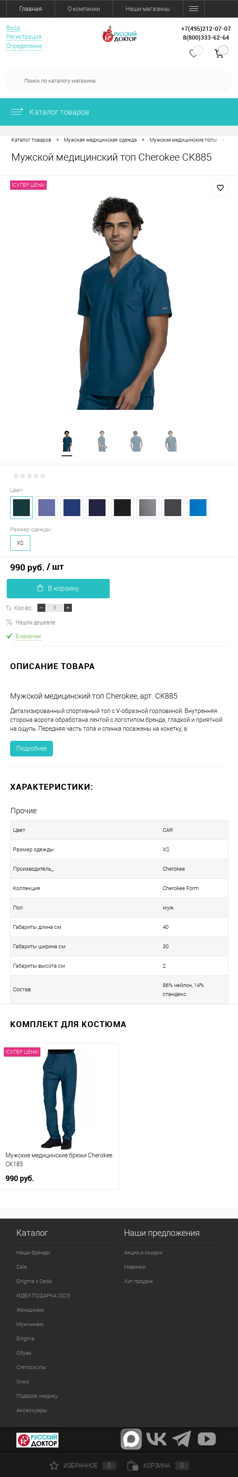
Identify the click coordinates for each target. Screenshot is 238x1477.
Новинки (134, 1267)
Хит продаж (138, 1281)
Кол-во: (23, 607)
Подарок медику (37, 1396)
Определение (24, 46)
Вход (13, 27)
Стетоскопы (31, 1367)
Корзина (158, 1465)
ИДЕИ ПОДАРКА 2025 (43, 1295)
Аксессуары (31, 1410)
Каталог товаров (49, 112)
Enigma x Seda (34, 1281)
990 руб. (20, 1178)
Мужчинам (30, 1324)
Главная (30, 8)
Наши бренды (33, 1252)
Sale (21, 1267)
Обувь (24, 1353)
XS (20, 543)
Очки (22, 1381)
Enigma (25, 1338)
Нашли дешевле (31, 622)
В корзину (58, 588)
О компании (84, 8)
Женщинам (30, 1310)
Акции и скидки (143, 1252)
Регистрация (24, 36)
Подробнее (31, 748)
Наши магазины (148, 8)
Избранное (83, 1465)
